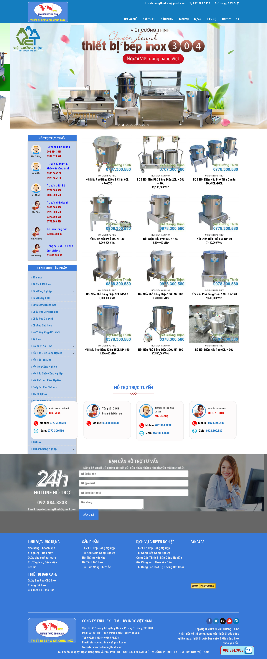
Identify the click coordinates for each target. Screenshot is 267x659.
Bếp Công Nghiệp (41, 291)
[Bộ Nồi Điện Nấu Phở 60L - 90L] (214, 324)
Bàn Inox (36, 277)
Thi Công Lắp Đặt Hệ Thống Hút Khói (160, 567)
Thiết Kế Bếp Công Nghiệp (153, 548)
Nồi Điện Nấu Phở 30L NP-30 (107, 239)
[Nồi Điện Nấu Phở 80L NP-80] (214, 213)
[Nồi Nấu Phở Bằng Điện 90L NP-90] (107, 268)
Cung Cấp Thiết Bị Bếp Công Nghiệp (159, 557)
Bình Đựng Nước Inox (43, 304)
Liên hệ (211, 19)
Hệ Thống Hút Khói (94, 557)
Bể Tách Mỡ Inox (41, 284)
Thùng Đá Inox (37, 585)
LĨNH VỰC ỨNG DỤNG (44, 542)
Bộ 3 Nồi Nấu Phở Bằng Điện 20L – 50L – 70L (160, 181)
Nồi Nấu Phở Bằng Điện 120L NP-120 (214, 294)
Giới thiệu (149, 19)
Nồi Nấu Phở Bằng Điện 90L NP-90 (107, 294)
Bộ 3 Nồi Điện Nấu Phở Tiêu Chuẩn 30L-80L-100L (214, 181)
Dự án (197, 19)
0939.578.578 (54, 156)
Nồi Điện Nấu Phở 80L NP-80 (214, 239)
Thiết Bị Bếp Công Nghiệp (98, 548)
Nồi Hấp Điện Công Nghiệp (46, 352)
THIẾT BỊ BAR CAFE (42, 574)
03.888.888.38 (54, 234)
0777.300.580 (54, 190)
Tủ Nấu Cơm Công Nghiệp (98, 553)
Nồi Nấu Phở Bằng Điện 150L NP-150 (107, 349)
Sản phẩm (167, 19)
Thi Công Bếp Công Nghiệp (153, 553)
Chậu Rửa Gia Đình (42, 318)
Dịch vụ (184, 19)
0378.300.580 (54, 217)
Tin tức (226, 19)
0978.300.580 (54, 212)
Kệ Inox (36, 339)
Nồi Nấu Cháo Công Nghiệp (46, 373)
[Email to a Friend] (223, 621)
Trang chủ (130, 19)
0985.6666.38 (54, 173)
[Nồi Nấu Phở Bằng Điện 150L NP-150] (107, 324)
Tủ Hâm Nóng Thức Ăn (96, 567)
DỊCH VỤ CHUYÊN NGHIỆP (155, 542)
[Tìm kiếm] (237, 19)
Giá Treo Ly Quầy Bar (41, 590)
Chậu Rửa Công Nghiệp (44, 311)
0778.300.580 (54, 221)
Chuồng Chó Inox (41, 325)
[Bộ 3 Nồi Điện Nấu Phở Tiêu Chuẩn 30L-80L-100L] (214, 154)
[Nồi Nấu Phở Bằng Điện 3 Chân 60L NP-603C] (107, 154)
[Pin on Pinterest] (229, 621)
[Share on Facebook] (209, 621)
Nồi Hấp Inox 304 (41, 359)
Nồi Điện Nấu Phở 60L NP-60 (160, 239)
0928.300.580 (54, 207)
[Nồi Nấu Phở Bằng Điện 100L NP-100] (161, 268)
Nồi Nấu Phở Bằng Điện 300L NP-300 (160, 349)
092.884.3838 (54, 151)
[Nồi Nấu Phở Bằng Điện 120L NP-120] (214, 268)
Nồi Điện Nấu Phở (41, 346)
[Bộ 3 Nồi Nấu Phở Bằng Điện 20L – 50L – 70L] (161, 154)
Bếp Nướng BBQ (40, 298)
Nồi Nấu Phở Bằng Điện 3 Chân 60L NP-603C (106, 181)
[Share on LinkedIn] (236, 621)
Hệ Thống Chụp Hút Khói (45, 332)
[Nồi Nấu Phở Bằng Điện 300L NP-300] (161, 324)
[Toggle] (73, 291)
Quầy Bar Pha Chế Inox (42, 580)
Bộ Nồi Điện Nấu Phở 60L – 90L (214, 349)
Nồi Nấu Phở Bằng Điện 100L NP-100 (160, 294)
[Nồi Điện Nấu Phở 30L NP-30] (107, 213)
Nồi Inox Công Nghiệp (44, 366)
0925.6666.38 (54, 178)
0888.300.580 (54, 195)
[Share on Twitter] (216, 621)
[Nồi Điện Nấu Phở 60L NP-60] (161, 213)
